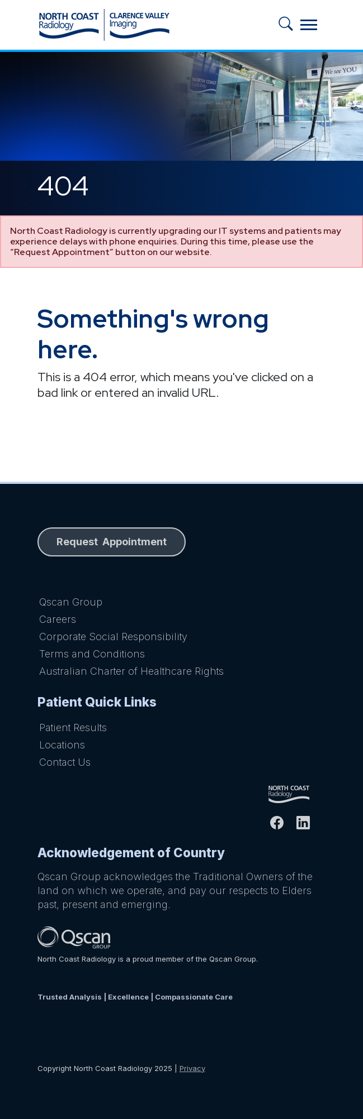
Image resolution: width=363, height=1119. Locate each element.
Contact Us (65, 762)
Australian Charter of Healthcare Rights (131, 671)
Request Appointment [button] (111, 542)
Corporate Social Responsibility (113, 636)
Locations (62, 745)
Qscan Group (70, 602)
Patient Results (73, 727)
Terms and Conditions (92, 654)
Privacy (192, 1068)
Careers (57, 619)
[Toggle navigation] (308, 25)
